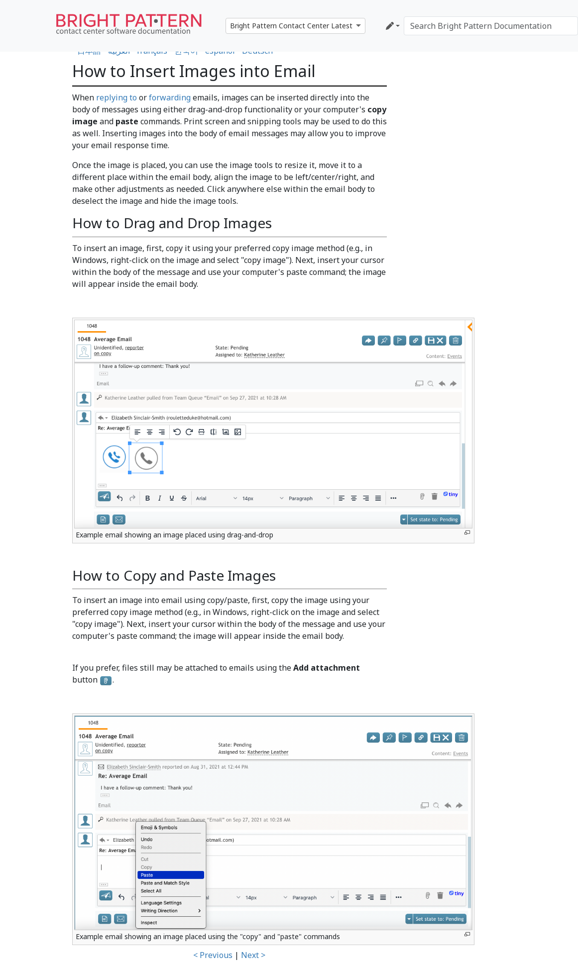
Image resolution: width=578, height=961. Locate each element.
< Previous (212, 955)
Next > (253, 955)
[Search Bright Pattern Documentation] (491, 25)
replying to (116, 97)
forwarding (170, 97)
